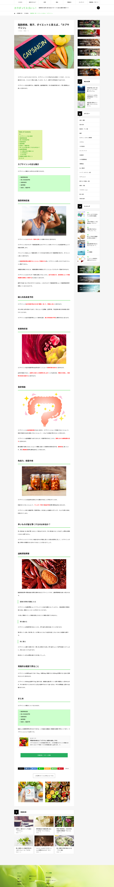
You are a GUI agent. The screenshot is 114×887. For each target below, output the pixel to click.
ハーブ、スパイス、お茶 (85, 172)
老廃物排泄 (23, 142)
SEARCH (98, 7)
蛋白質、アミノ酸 (84, 129)
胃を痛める (24, 153)
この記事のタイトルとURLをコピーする (44, 775)
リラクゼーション (84, 190)
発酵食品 (82, 163)
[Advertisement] (44, 108)
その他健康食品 (83, 159)
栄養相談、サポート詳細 (44, 755)
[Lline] (41, 768)
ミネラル (82, 142)
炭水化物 (82, 124)
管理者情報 (48, 877)
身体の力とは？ (32, 2)
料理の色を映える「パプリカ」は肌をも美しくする (43, 740)
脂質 (81, 133)
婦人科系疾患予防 (24, 140)
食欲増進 (22, 143)
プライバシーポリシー (51, 880)
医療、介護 (82, 185)
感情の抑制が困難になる (28, 151)
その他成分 (20, 30)
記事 (45, 2)
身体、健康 (82, 120)
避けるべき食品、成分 (85, 181)
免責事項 (48, 883)
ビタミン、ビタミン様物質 (86, 137)
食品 (57, 2)
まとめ (22, 158)
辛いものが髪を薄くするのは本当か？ (30, 147)
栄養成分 (69, 2)
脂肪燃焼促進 (23, 138)
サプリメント (83, 176)
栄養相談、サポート (93, 2)
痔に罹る (24, 154)
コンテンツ (81, 2)
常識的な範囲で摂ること (26, 156)
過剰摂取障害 (23, 149)
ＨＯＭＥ (20, 2)
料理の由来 (82, 198)
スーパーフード (83, 150)
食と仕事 (82, 194)
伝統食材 (82, 155)
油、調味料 (82, 168)
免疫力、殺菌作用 (24, 145)
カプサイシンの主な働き (26, 136)
